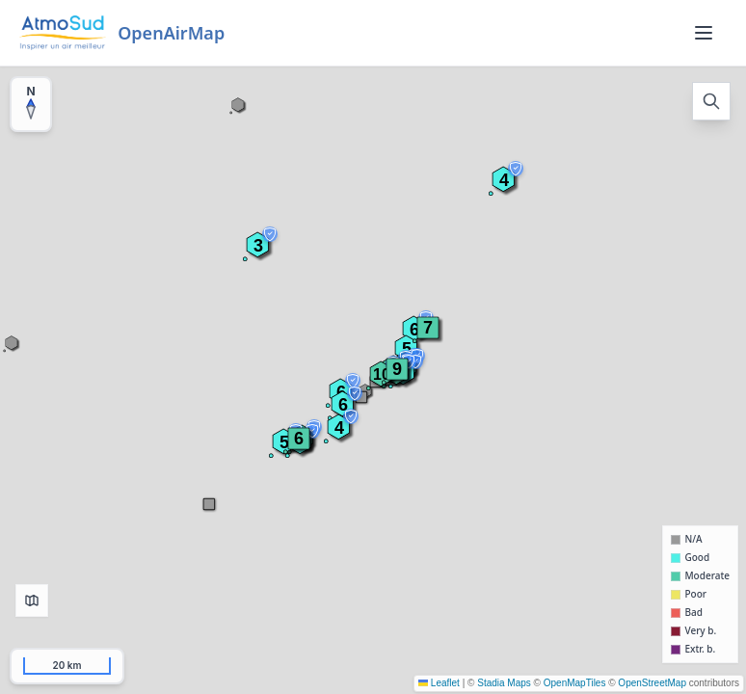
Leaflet (439, 683)
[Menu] (703, 33)
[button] (397, 369)
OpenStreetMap (652, 683)
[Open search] (711, 101)
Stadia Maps (504, 683)
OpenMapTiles (575, 683)
